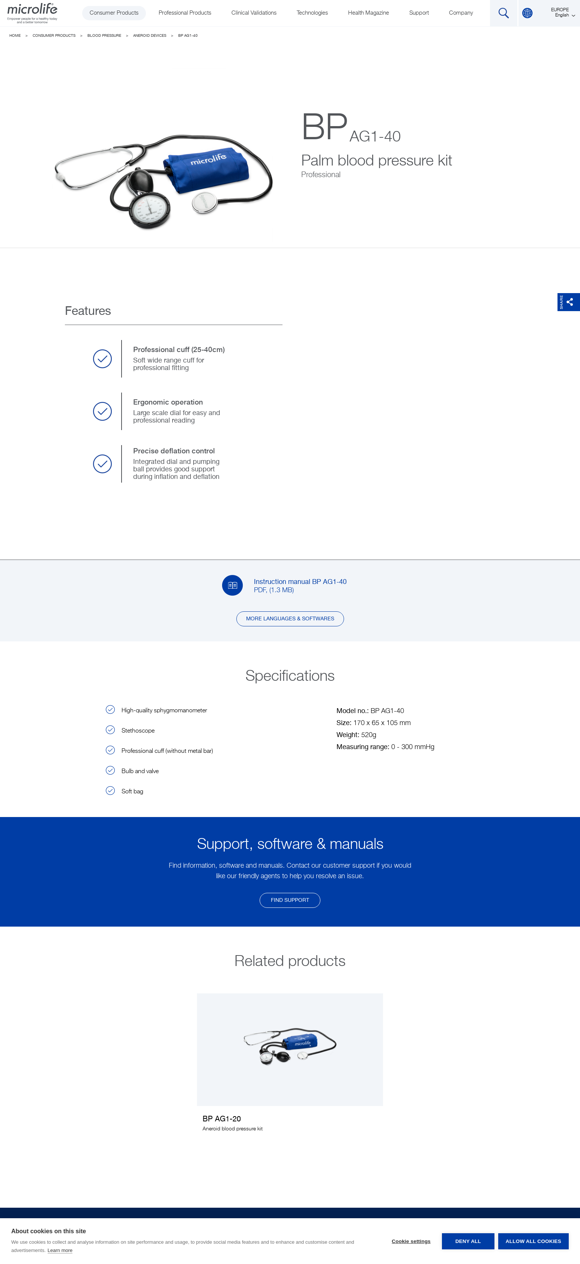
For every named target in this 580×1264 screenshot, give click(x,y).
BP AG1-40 (188, 36)
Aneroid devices (149, 36)
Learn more (60, 1250)
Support (419, 13)
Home (15, 36)
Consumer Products (114, 13)
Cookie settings (411, 1241)
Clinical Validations (253, 13)
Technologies (312, 13)
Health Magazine (368, 13)
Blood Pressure (104, 36)
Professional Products (185, 13)
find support (290, 900)
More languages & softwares (290, 618)
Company (461, 13)
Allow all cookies (533, 1241)
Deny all (468, 1241)
